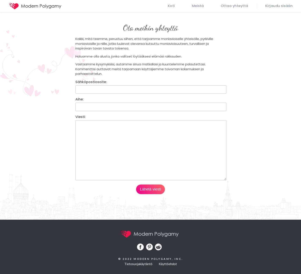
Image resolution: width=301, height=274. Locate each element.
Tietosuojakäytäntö (138, 264)
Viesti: (80, 116)
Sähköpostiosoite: (91, 81)
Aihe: (79, 99)
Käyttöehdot (168, 264)
